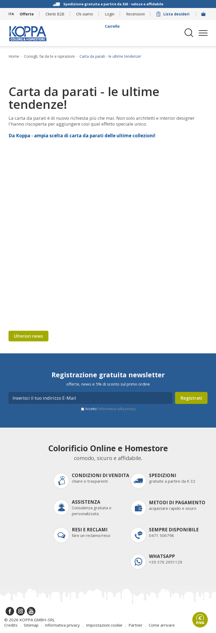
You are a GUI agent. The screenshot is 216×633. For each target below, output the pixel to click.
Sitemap (31, 625)
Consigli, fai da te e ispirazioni (49, 56)
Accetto (110, 409)
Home (14, 56)
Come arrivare (162, 625)
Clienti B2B (54, 13)
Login (109, 13)
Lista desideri (173, 13)
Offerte (27, 13)
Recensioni (135, 13)
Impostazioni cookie (104, 625)
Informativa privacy (62, 625)
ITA (11, 14)
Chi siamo (84, 13)
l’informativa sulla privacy (117, 409)
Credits (11, 625)
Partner (135, 625)
